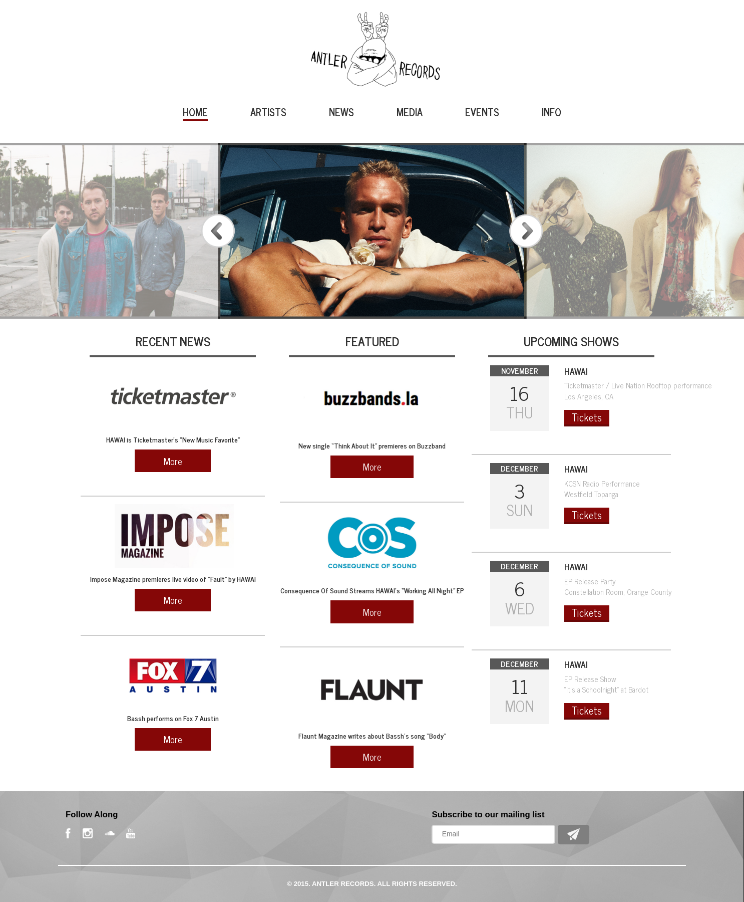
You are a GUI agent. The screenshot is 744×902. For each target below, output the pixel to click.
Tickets (586, 417)
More (173, 461)
